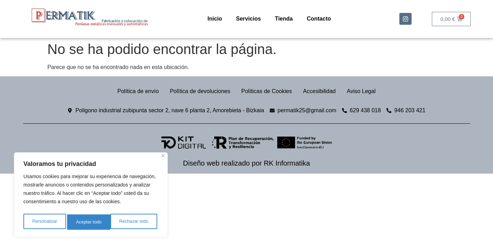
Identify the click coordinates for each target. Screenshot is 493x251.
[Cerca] (163, 158)
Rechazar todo (91, 222)
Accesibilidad (322, 91)
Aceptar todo (137, 222)
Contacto (319, 19)
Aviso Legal (367, 91)
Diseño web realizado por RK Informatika (246, 163)
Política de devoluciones (197, 91)
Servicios (248, 19)
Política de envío (132, 91)
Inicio (215, 19)
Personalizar (44, 222)
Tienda (284, 19)
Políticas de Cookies (266, 91)
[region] (91, 196)
